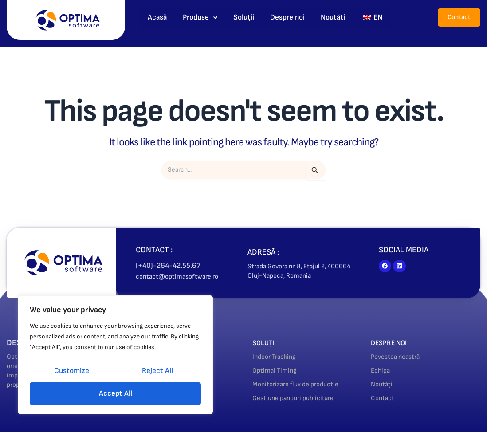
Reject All (157, 370)
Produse (200, 17)
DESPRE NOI (392, 342)
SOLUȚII (266, 342)
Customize (71, 370)
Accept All (115, 393)
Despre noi (287, 17)
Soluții (243, 17)
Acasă (157, 17)
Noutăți (333, 17)
